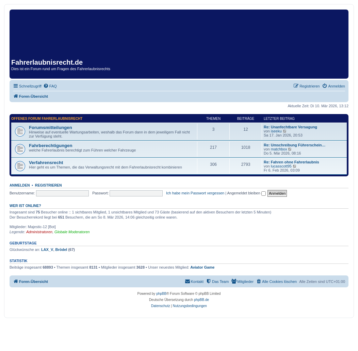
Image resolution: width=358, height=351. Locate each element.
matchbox (279, 149)
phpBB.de (201, 300)
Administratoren (39, 232)
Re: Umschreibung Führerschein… (295, 145)
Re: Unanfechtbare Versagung (290, 127)
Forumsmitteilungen (50, 127)
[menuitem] (50, 86)
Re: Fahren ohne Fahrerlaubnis (291, 162)
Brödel (61, 250)
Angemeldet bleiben (246, 193)
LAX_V (47, 250)
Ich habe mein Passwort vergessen (195, 193)
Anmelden (20, 185)
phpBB (161, 294)
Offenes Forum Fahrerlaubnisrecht (46, 119)
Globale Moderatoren (72, 232)
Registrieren (48, 185)
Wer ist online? (25, 206)
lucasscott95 (281, 166)
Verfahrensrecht (46, 162)
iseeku (276, 131)
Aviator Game (202, 267)
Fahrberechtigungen (50, 145)
